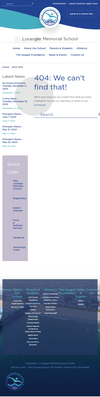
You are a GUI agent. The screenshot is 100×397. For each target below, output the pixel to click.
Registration (33, 336)
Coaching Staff (50, 314)
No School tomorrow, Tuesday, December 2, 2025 (14, 86)
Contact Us (78, 55)
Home (15, 48)
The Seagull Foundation (29, 55)
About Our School (34, 48)
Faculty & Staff (17, 308)
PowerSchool (59, 3)
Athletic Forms (50, 304)
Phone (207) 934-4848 (76, 368)
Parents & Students (61, 48)
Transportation (33, 323)
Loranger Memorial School (50, 38)
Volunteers (33, 339)
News (80, 301)
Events (81, 305)
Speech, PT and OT (33, 314)
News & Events (58, 55)
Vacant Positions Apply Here (83, 3)
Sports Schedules (50, 294)
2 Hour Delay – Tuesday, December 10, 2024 (15, 102)
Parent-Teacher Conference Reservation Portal (33, 329)
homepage (40, 105)
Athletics (83, 48)
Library (33, 310)
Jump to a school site (81, 13)
